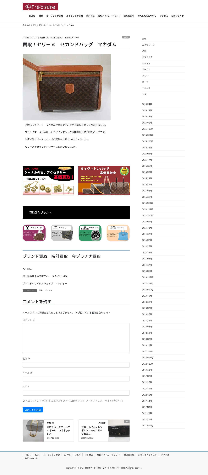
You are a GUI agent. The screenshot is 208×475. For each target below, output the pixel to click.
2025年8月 (147, 153)
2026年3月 (147, 110)
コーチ (145, 81)
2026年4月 (147, 104)
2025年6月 (147, 165)
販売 (37, 454)
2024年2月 (147, 264)
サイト (26, 386)
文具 (144, 94)
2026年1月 (147, 122)
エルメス (146, 88)
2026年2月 (147, 116)
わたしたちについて (147, 454)
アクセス (165, 454)
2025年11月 (147, 135)
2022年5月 (147, 394)
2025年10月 (147, 141)
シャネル (146, 63)
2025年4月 (147, 178)
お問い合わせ (31, 458)
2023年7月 (147, 308)
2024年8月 (147, 227)
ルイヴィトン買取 (72, 454)
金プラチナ (147, 57)
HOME (28, 454)
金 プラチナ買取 (51, 454)
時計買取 (89, 454)
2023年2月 (147, 339)
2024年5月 (147, 246)
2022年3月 (147, 407)
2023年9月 (147, 295)
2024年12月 (147, 203)
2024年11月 (147, 209)
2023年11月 (147, 283)
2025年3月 (147, 184)
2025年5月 (147, 172)
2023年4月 (147, 326)
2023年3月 (147, 332)
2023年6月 (147, 314)
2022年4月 (147, 400)
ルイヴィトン (148, 44)
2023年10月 (147, 289)
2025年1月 (147, 196)
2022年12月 (147, 351)
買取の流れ (129, 454)
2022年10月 (147, 363)
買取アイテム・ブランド (108, 454)
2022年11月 (147, 357)
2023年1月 (147, 345)
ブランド (48, 290)
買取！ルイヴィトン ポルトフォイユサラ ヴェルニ (93, 430)
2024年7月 (147, 233)
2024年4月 (147, 252)
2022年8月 (147, 376)
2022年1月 (147, 419)
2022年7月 (147, 382)
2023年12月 (147, 277)
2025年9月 (147, 147)
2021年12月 (147, 425)
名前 (26, 358)
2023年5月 (147, 320)
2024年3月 (147, 258)
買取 (126, 37)
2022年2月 (147, 413)
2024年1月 (147, 271)
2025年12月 (147, 128)
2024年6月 (147, 240)
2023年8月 (147, 301)
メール (28, 372)
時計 (144, 50)
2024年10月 (147, 215)
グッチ (145, 75)
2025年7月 (147, 159)
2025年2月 (147, 190)
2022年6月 (147, 388)
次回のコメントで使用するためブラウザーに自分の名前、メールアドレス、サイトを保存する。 (75, 400)
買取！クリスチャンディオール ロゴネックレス (58, 430)
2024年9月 (147, 221)
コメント (29, 320)
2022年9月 (147, 369)
